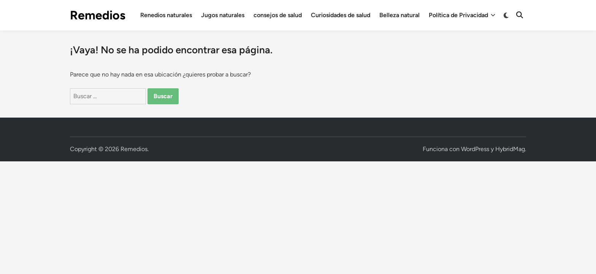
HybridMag (510, 149)
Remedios (97, 15)
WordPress (475, 149)
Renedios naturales (166, 15)
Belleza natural (399, 15)
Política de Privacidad (462, 15)
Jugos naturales (222, 15)
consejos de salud (278, 15)
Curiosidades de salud (340, 15)
